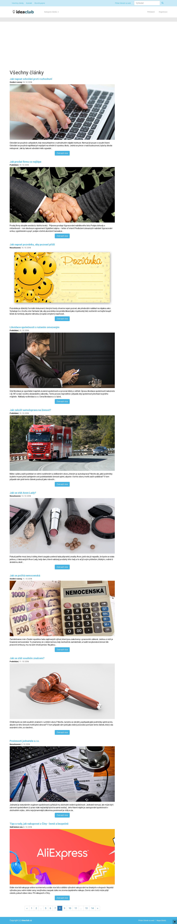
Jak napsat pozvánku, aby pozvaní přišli (32, 244)
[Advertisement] (88, 45)
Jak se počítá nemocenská (25, 575)
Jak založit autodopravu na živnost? (30, 410)
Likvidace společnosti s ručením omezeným (34, 327)
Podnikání (14, 165)
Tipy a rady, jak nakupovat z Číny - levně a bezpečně (39, 823)
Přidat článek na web (123, 3)
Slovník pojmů (39, 3)
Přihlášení (151, 12)
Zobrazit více (62, 153)
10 (70, 908)
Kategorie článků (51, 12)
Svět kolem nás (16, 827)
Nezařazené (15, 248)
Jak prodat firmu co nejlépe (25, 161)
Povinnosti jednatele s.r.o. (24, 740)
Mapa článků (161, 921)
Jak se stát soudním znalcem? (27, 658)
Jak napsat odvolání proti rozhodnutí (31, 78)
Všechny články (18, 3)
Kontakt (29, 3)
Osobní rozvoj (16, 82)
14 (92, 908)
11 (76, 908)
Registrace (163, 12)
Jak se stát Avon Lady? (23, 492)
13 (86, 908)
